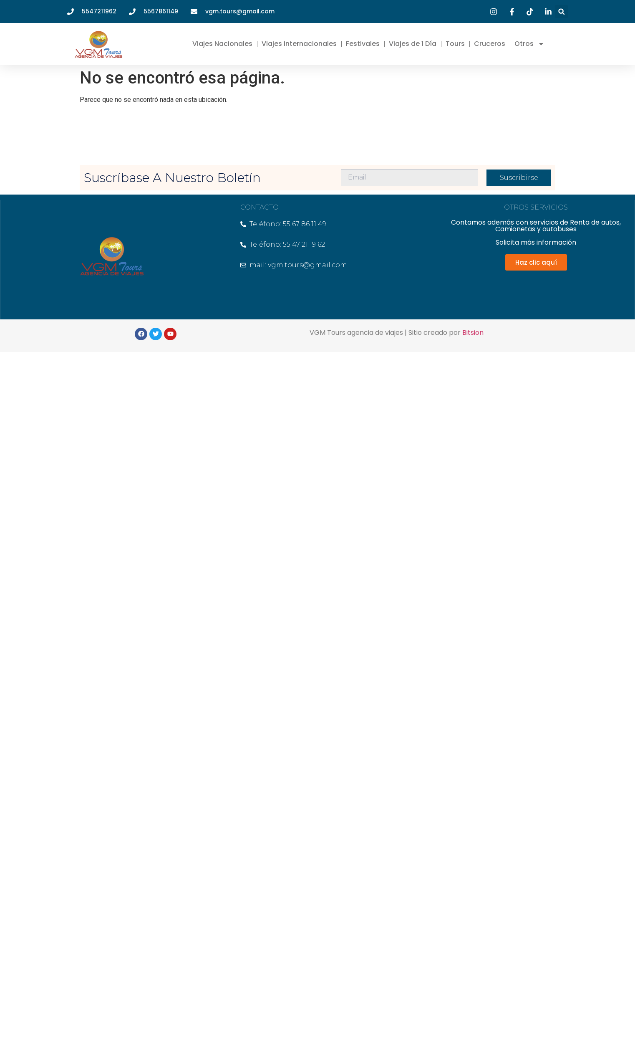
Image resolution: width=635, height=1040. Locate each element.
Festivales (363, 43)
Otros (529, 43)
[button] (561, 11)
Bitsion (473, 332)
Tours (455, 43)
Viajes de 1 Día (412, 43)
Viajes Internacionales (299, 43)
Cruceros (489, 43)
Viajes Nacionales (222, 43)
